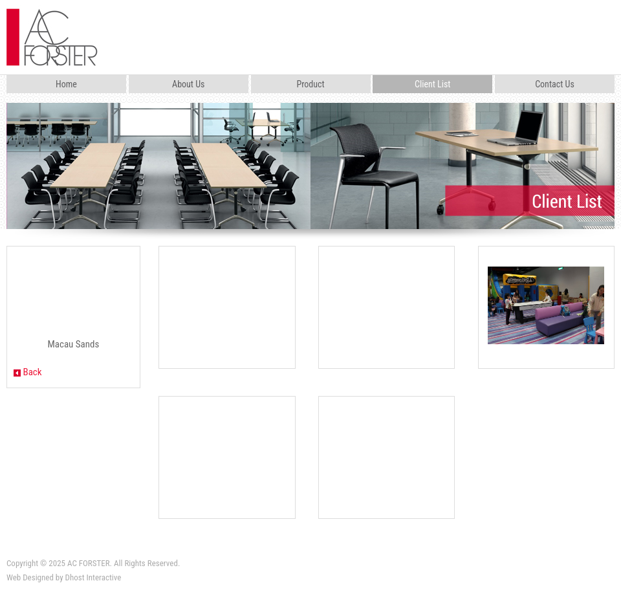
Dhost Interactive (93, 577)
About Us (188, 84)
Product (310, 84)
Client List (432, 84)
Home (66, 84)
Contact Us (554, 84)
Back (28, 372)
